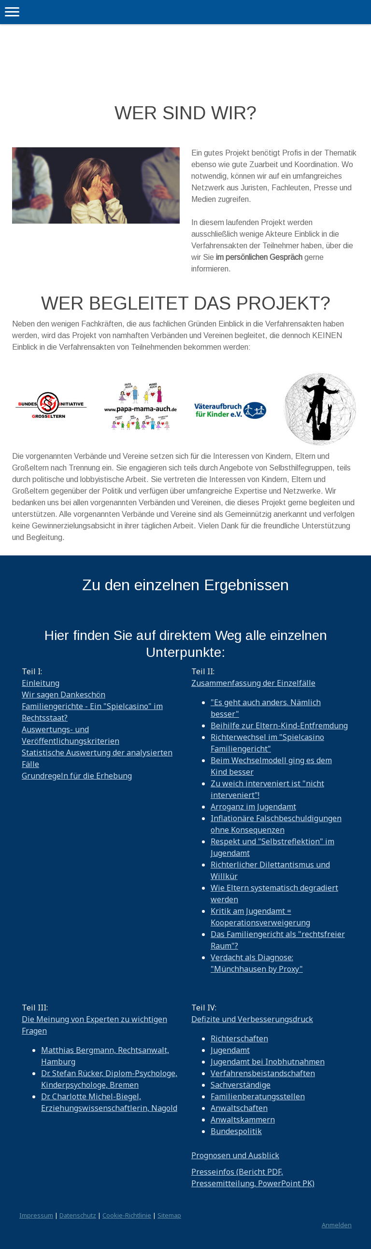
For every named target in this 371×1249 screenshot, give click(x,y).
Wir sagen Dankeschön (63, 694)
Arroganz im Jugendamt (253, 806)
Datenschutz (77, 1215)
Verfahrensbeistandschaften (263, 1073)
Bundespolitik (236, 1131)
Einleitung (40, 683)
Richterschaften (239, 1038)
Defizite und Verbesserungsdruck (252, 1019)
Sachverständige (241, 1084)
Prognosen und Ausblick (235, 1155)
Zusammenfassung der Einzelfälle (253, 683)
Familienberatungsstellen (258, 1096)
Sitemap (169, 1215)
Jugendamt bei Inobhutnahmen (268, 1061)
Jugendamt (230, 1050)
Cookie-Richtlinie (126, 1215)
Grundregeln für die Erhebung (77, 775)
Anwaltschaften (239, 1108)
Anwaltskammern (243, 1119)
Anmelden (337, 1225)
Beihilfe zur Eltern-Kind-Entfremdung (279, 725)
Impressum (36, 1215)
